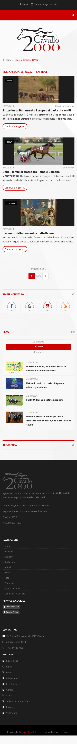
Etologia (10, 707)
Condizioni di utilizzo (15, 593)
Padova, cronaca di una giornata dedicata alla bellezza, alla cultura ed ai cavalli (48, 420)
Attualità (9, 551)
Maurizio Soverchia (64, 106)
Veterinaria (11, 712)
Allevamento (12, 678)
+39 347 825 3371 (14, 647)
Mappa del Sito (12, 588)
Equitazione (12, 660)
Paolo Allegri (68, 167)
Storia (9, 695)
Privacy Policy (12, 607)
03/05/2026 (31, 379)
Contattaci (10, 583)
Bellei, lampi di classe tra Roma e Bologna (31, 172)
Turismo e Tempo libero (18, 701)
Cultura (11, 203)
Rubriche (9, 556)
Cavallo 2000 (29, 732)
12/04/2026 (31, 395)
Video (7, 572)
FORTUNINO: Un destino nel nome (44, 399)
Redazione (10, 561)
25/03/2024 (8, 106)
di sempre (38, 352)
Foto (7, 577)
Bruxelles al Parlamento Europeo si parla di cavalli (37, 110)
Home (7, 59)
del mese (38, 346)
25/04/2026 (31, 362)
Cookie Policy (12, 612)
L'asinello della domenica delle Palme (28, 233)
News (9, 80)
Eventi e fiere (13, 683)
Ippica (9, 142)
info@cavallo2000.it (16, 641)
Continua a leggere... (15, 126)
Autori (8, 567)
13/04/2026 (31, 412)
